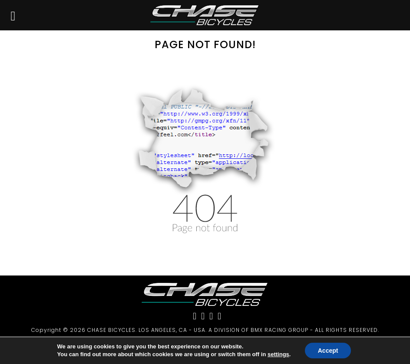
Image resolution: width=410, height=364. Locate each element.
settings (278, 354)
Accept (328, 350)
